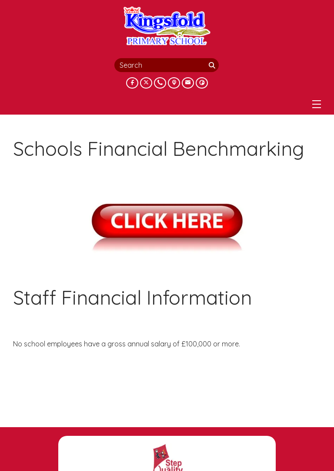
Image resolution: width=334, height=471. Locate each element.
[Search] (213, 65)
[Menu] (316, 104)
